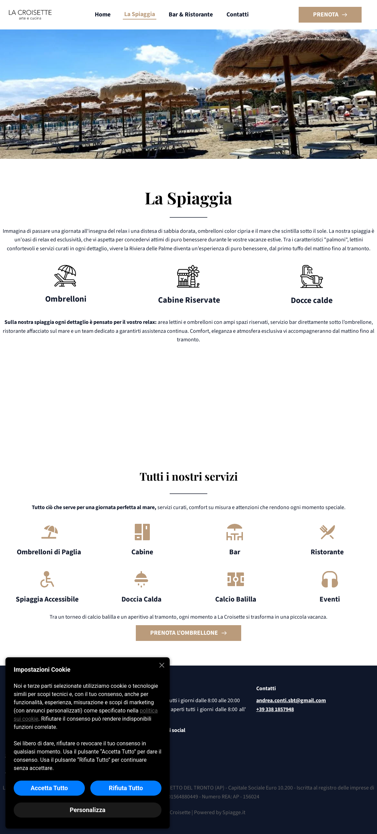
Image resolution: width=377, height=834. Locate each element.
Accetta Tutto (49, 788)
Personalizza (87, 809)
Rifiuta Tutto (126, 788)
